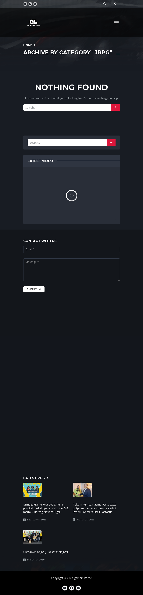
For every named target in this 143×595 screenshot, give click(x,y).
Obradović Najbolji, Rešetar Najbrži (45, 552)
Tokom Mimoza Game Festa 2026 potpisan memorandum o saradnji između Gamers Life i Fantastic (94, 508)
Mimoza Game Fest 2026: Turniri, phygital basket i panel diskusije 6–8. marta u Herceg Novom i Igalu (46, 508)
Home (28, 45)
